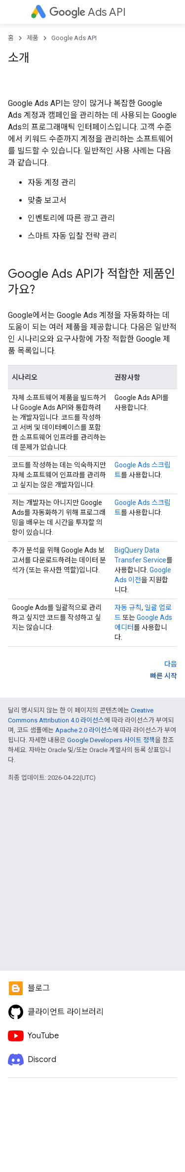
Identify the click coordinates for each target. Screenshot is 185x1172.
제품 (32, 38)
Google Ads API (74, 38)
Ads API (87, 12)
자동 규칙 (128, 607)
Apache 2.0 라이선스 (83, 730)
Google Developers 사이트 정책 (111, 740)
